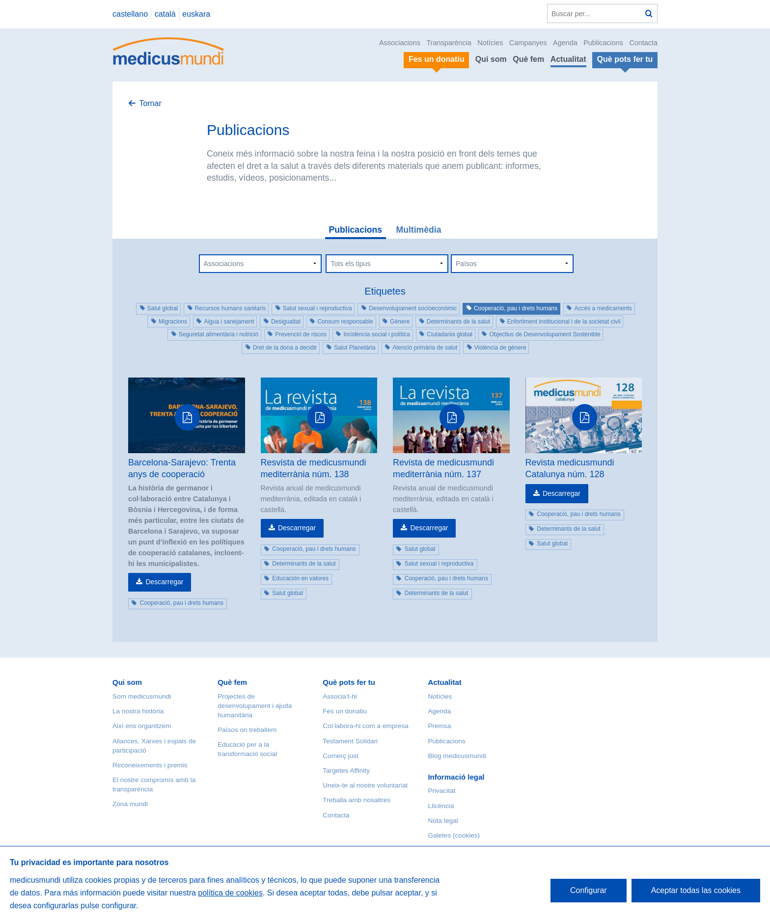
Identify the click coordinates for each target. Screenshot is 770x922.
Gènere (400, 321)
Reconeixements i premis (150, 765)
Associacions (399, 43)
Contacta (643, 43)
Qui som (491, 59)
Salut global (162, 308)
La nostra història (138, 711)
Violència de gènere (500, 347)
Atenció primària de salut (424, 347)
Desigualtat (286, 321)
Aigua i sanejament (229, 321)
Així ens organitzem (141, 726)
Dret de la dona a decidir (285, 347)
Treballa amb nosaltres (356, 800)
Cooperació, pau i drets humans (515, 308)
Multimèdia (418, 230)
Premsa (439, 726)
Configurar (588, 890)
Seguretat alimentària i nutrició (218, 334)
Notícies (490, 43)
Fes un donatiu (345, 711)
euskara (196, 14)
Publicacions (603, 43)
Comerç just (340, 755)
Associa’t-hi (340, 696)
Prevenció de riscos (301, 334)
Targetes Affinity (346, 770)
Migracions (173, 321)
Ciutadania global (449, 334)
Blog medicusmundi (457, 755)
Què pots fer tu (349, 682)
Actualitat (568, 59)
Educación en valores (300, 578)
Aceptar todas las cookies (696, 890)
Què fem (528, 59)
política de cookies (230, 893)
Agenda (565, 43)
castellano (130, 14)
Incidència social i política (376, 334)
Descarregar (164, 582)
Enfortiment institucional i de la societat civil (564, 321)
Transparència (448, 43)
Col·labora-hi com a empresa (366, 726)
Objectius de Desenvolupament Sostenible (544, 334)
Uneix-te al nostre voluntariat (365, 785)
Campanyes (528, 43)
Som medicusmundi (141, 696)
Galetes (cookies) (454, 835)
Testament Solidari (350, 741)
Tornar (150, 103)
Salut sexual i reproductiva (317, 308)
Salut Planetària (355, 347)
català (165, 14)
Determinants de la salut (458, 321)
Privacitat (441, 790)
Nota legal (443, 820)
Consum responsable (345, 321)
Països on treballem (247, 729)
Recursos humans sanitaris (230, 308)
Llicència (441, 806)
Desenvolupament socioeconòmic (413, 308)
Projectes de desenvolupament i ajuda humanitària (255, 706)
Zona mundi (130, 804)
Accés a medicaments (603, 308)
